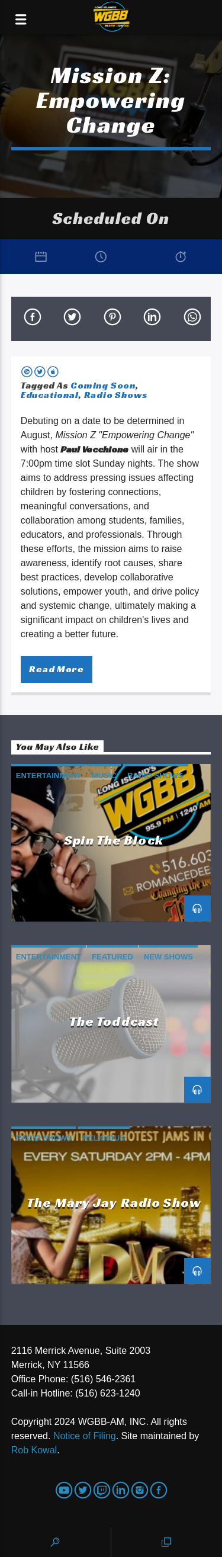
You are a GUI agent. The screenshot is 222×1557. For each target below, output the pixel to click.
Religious (103, 1138)
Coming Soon (103, 385)
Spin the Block (114, 840)
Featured (112, 956)
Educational (50, 395)
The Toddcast (114, 1021)
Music (104, 775)
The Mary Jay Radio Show (114, 1202)
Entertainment (48, 775)
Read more (56, 669)
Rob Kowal (34, 1450)
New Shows (168, 956)
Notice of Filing (84, 1436)
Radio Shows (115, 395)
